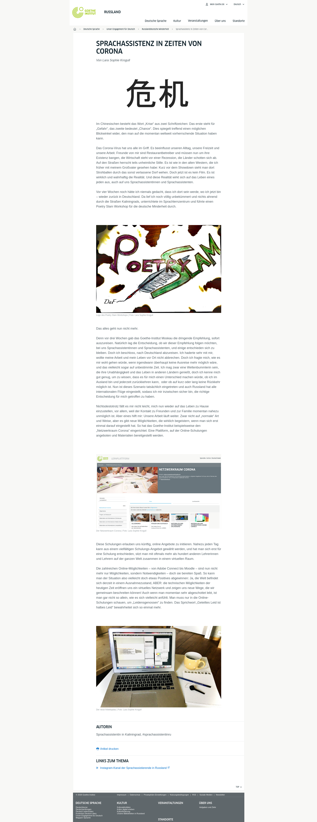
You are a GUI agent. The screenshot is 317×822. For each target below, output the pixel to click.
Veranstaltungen (170, 803)
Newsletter (220, 795)
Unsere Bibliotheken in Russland (131, 813)
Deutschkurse (81, 807)
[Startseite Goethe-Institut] (84, 12)
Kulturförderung (123, 811)
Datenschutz (135, 795)
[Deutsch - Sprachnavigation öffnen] (239, 4)
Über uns (220, 21)
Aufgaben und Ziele (207, 807)
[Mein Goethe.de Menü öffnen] (216, 4)
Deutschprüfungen (83, 809)
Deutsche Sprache (155, 21)
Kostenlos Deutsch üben (86, 813)
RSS (194, 795)
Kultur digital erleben (125, 809)
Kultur (177, 21)
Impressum (121, 795)
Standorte (239, 21)
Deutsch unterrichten (85, 811)
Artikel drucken (109, 748)
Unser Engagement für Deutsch (89, 816)
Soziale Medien (205, 795)
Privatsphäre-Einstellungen (155, 795)
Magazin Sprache (83, 818)
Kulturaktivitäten (124, 807)
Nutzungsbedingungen (179, 795)
